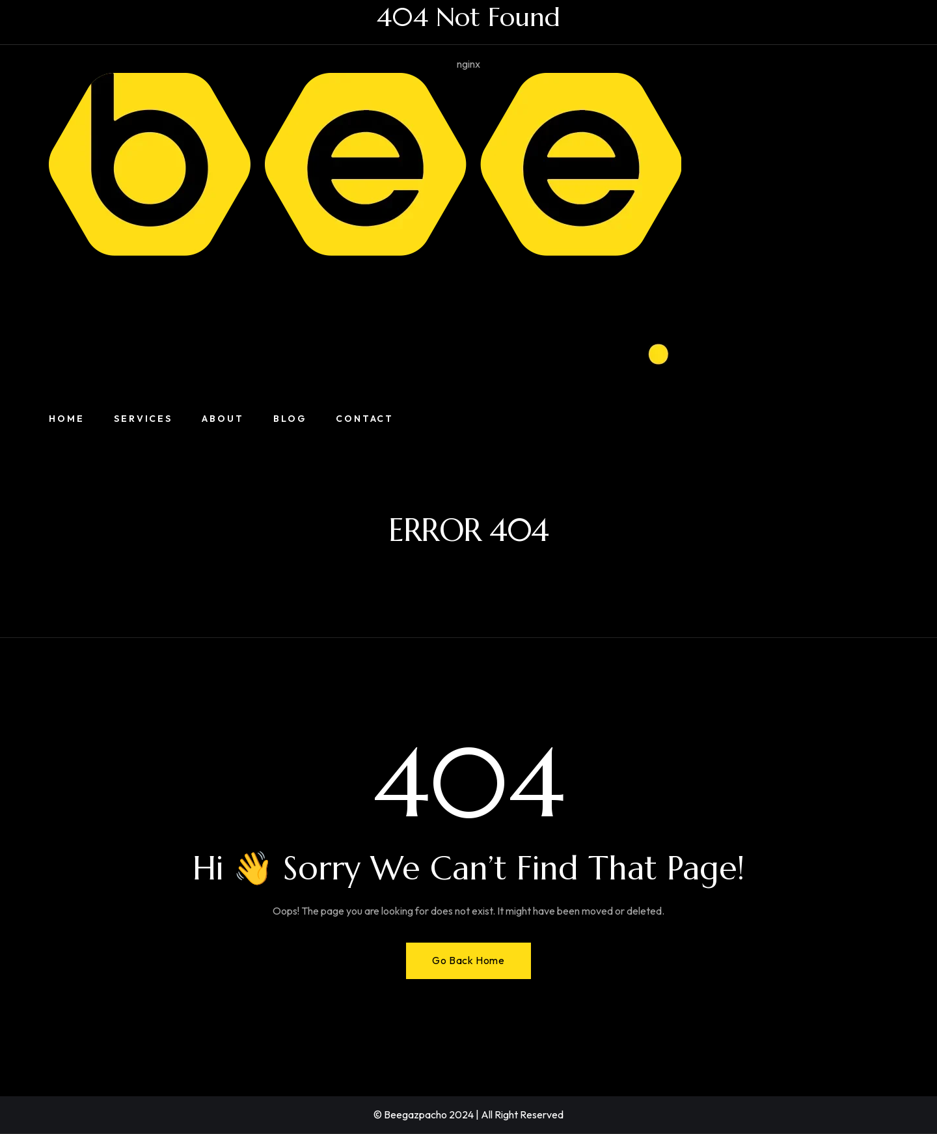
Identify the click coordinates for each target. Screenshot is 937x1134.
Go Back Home (468, 960)
